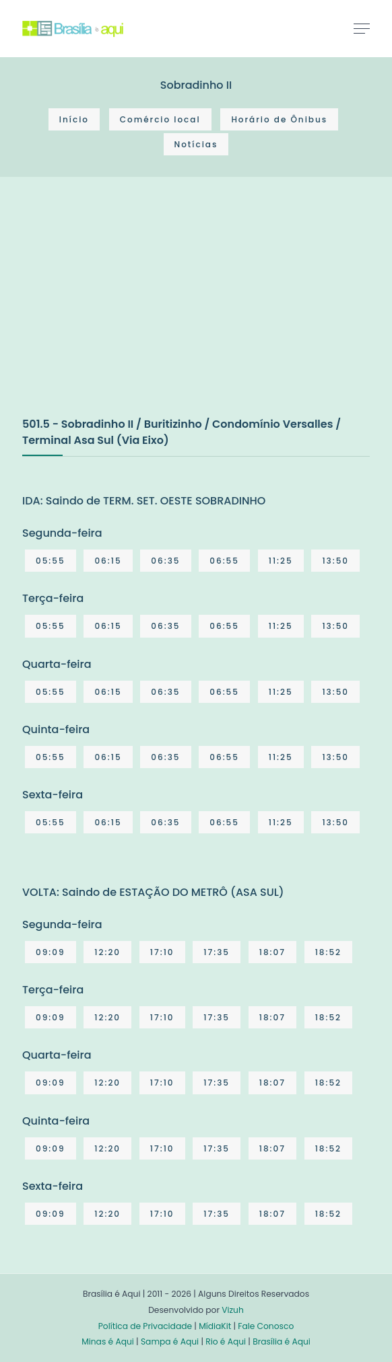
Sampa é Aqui (170, 1341)
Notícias (196, 144)
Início (74, 119)
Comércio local (160, 119)
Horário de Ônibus (279, 119)
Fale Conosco (266, 1326)
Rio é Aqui (225, 1341)
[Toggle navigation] (362, 28)
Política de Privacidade (145, 1326)
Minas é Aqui (107, 1341)
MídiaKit (215, 1326)
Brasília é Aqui (282, 1341)
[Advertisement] (123, 311)
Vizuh (233, 1310)
